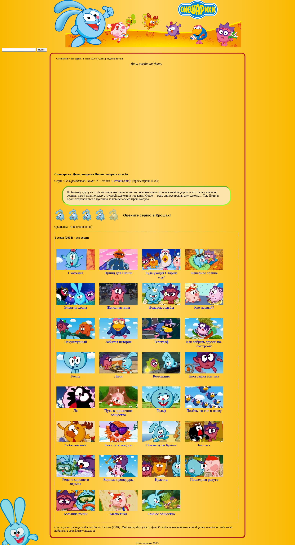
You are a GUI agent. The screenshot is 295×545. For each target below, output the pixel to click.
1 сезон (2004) (121, 180)
